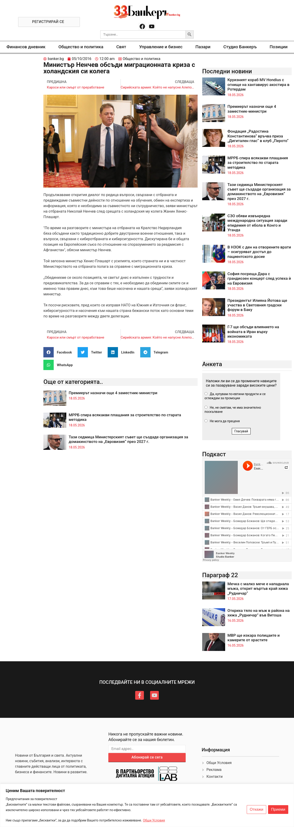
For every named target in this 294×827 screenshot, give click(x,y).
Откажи (256, 809)
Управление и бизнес (160, 46)
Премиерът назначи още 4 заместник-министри (113, 393)
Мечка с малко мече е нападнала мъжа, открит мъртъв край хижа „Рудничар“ (258, 589)
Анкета (212, 364)
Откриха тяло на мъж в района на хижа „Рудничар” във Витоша (258, 612)
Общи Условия (154, 820)
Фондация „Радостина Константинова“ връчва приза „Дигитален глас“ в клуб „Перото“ (257, 136)
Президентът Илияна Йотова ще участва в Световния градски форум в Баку (257, 305)
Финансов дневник (25, 46)
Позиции (279, 46)
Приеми (278, 809)
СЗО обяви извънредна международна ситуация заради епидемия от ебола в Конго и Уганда (257, 223)
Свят (121, 46)
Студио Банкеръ (240, 46)
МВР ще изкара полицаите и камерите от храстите (253, 637)
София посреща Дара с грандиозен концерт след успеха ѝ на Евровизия (259, 278)
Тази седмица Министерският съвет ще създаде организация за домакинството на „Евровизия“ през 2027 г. (128, 439)
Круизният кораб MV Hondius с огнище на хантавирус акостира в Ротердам (258, 84)
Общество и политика (80, 46)
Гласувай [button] (241, 431)
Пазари (203, 46)
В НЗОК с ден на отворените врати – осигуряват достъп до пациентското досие (259, 252)
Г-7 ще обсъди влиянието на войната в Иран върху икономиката (253, 332)
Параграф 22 (220, 575)
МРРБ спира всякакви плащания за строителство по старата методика (257, 163)
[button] (59, 352)
